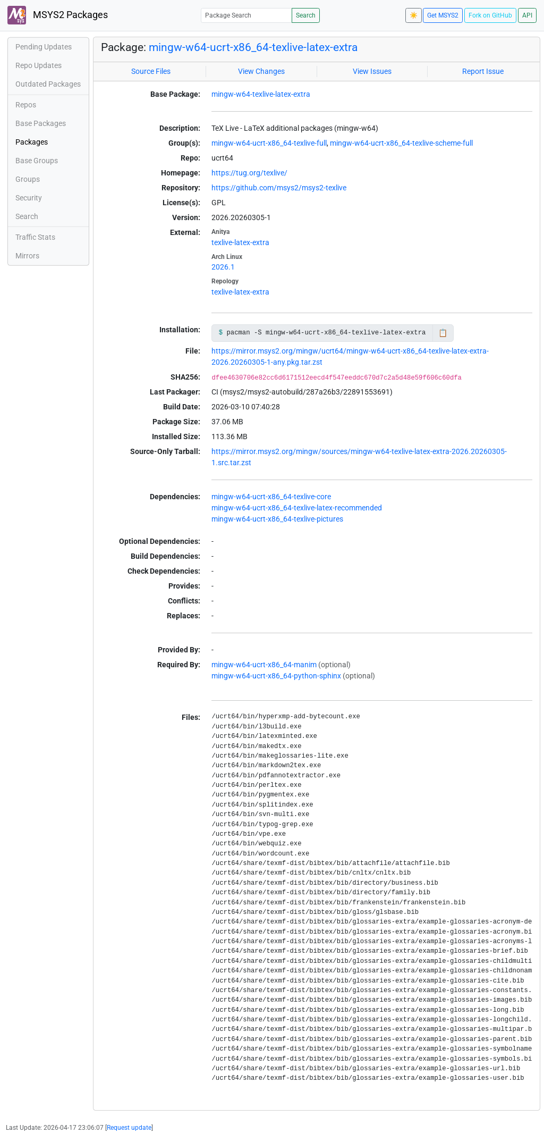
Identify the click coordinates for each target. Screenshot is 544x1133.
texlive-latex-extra (240, 242)
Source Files (151, 71)
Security (28, 198)
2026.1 (223, 267)
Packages (31, 142)
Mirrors (27, 255)
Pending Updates (43, 47)
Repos (25, 104)
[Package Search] (246, 15)
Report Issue (483, 71)
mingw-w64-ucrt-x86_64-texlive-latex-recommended (296, 507)
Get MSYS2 (442, 15)
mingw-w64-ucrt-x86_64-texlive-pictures (277, 519)
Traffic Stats (35, 237)
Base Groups (36, 160)
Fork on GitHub (490, 15)
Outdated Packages (48, 84)
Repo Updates (38, 65)
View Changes (261, 71)
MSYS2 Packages (57, 15)
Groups (27, 179)
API (527, 15)
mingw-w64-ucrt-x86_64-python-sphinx (276, 676)
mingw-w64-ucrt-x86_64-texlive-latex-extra (253, 47)
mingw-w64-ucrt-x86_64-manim (264, 664)
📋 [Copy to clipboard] (442, 333)
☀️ (414, 15)
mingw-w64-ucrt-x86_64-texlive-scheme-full (401, 143)
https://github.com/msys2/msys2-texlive (278, 187)
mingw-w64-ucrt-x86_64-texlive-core (271, 496)
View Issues (372, 71)
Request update (129, 1127)
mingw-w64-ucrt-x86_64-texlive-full (269, 143)
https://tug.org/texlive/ (249, 173)
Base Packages (40, 123)
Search (306, 15)
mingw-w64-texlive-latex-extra (260, 94)
